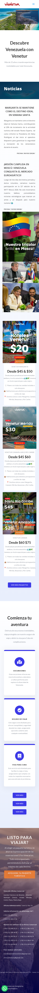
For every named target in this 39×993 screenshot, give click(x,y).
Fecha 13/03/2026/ (13, 209)
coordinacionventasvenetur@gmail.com (24, 16)
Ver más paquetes (19, 585)
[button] (4, 988)
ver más (19, 795)
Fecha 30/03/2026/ (26, 153)
